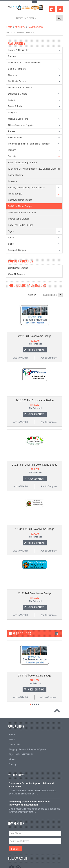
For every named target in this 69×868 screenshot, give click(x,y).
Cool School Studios (18, 268)
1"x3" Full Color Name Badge (34, 577)
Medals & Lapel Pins (18, 119)
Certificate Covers (17, 81)
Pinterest (18, 849)
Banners (12, 56)
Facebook (11, 849)
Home (9, 27)
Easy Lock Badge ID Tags (20, 225)
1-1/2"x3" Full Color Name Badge (35, 394)
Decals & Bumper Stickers (21, 87)
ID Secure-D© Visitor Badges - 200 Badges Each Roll (34, 169)
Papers (11, 131)
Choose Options (36, 347)
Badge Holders (15, 175)
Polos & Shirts (15, 137)
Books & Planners (17, 69)
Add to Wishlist (20, 354)
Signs (11, 231)
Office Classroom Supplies (21, 125)
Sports (11, 237)
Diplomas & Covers (17, 94)
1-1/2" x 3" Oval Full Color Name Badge (34, 455)
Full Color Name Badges (20, 206)
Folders (11, 100)
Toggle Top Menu (34, 2)
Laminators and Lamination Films (24, 62)
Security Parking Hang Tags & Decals (26, 187)
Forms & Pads (15, 106)
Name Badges (35, 27)
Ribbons (12, 150)
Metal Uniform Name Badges (22, 212)
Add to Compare (49, 354)
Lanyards (12, 112)
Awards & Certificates (18, 50)
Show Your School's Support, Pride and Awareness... (31, 766)
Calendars (13, 75)
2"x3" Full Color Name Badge (34, 332)
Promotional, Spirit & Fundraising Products (29, 143)
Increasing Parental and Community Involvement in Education (29, 784)
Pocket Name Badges (18, 219)
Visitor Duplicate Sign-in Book (22, 162)
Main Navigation (9, 18)
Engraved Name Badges (20, 200)
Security (20, 27)
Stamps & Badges (17, 250)
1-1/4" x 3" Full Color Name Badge (34, 516)
